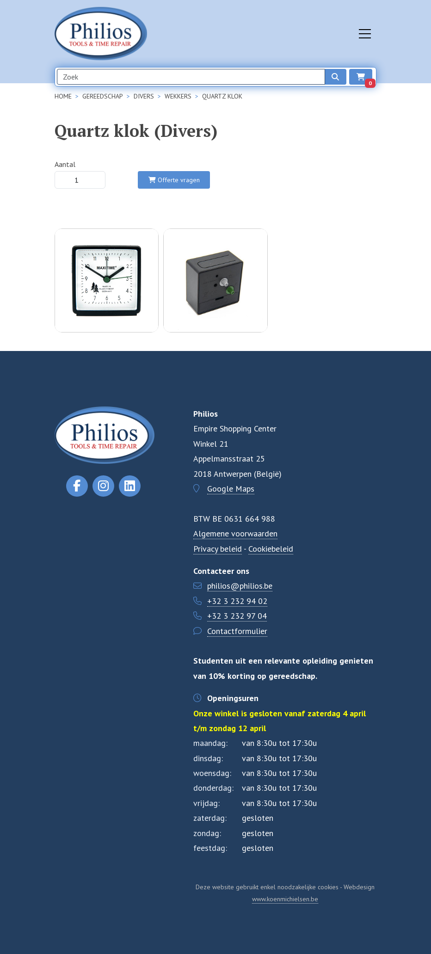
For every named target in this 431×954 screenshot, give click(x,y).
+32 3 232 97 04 (237, 615)
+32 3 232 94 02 (237, 601)
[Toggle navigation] (364, 33)
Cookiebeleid (270, 548)
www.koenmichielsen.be (285, 899)
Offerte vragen (174, 180)
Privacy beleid (217, 548)
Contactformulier (237, 631)
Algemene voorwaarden (235, 533)
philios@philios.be (239, 585)
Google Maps (230, 488)
